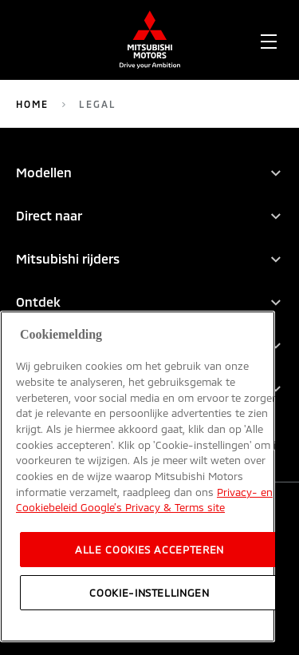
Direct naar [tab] (49, 215)
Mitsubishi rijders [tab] (68, 258)
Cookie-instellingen (149, 592)
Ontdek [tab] (38, 301)
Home (32, 103)
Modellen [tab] (44, 172)
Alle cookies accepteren (149, 549)
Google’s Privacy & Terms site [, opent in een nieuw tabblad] (151, 507)
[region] (137, 476)
